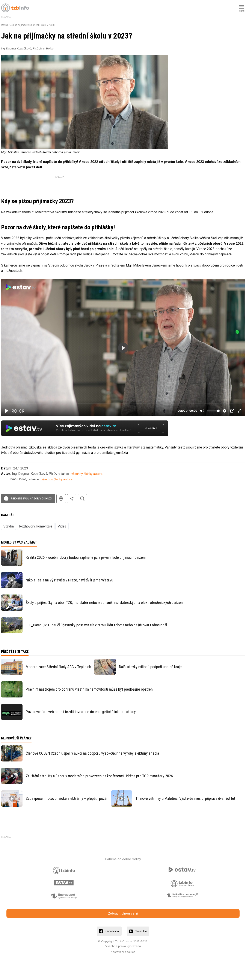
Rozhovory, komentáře (35, 526)
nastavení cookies (123, 951)
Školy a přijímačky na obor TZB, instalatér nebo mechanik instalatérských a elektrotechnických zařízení (105, 602)
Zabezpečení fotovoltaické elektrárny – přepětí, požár (67, 798)
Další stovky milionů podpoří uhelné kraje (150, 666)
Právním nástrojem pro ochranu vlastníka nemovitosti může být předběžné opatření (90, 688)
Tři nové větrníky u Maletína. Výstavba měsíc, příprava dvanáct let (185, 798)
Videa (62, 526)
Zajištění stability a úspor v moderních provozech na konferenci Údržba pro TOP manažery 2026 (99, 775)
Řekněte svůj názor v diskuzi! (31, 497)
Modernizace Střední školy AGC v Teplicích (58, 666)
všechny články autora (87, 473)
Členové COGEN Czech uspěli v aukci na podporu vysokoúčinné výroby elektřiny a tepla (92, 753)
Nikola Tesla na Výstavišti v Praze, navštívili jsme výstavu (69, 579)
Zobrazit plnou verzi (123, 913)
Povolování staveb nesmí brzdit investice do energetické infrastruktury (81, 711)
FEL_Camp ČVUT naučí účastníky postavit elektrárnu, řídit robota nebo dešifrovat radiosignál (96, 624)
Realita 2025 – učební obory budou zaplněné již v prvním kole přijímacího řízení (86, 557)
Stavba (4, 25)
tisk (61, 498)
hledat (82, 498)
